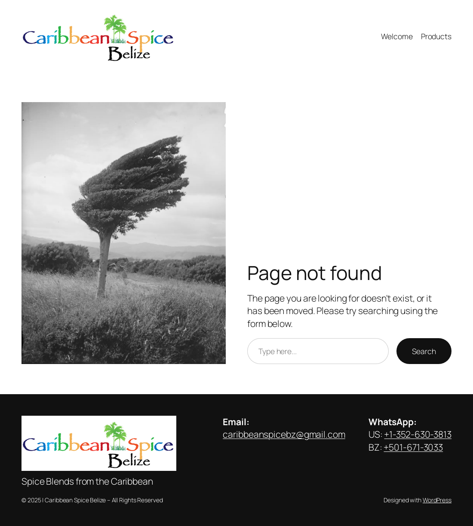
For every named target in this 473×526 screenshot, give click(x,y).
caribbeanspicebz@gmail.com (284, 434)
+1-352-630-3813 (418, 434)
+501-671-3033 (413, 447)
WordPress (437, 500)
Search (424, 351)
